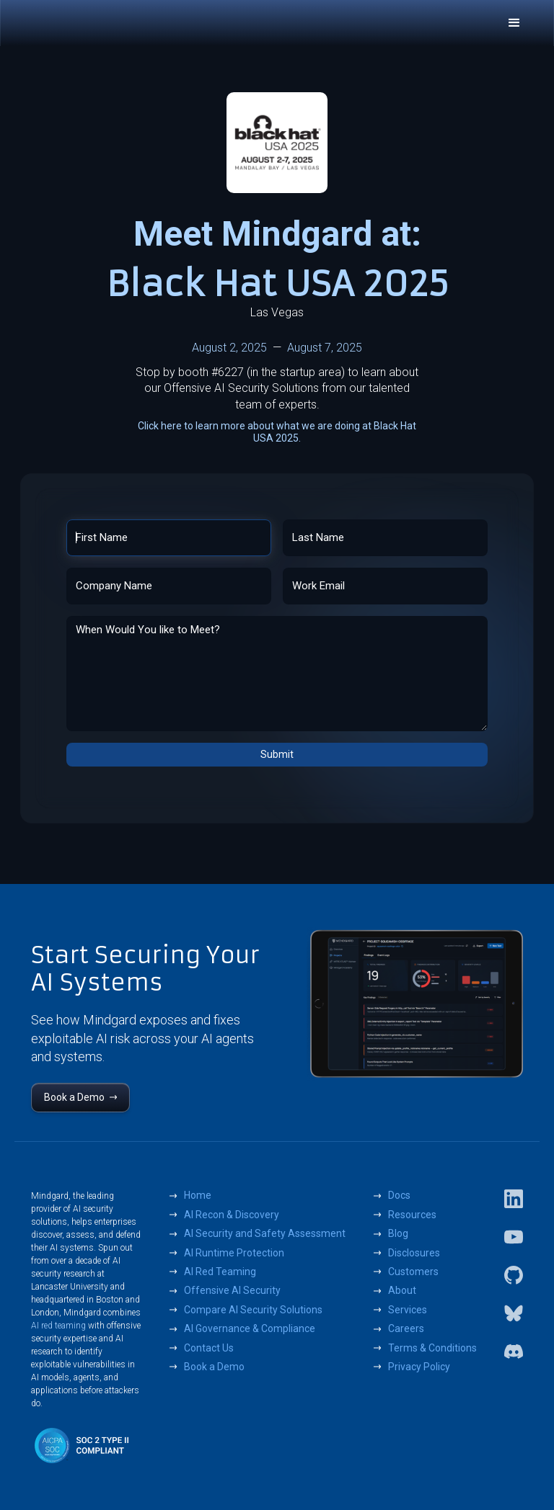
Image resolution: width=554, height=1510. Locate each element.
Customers (413, 1271)
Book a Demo (214, 1366)
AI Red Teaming (220, 1271)
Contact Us (209, 1348)
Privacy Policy (419, 1366)
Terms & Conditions (432, 1348)
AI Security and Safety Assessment (265, 1233)
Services (407, 1309)
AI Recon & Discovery (231, 1214)
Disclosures (414, 1253)
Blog (398, 1233)
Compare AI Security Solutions (253, 1309)
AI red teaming (58, 1326)
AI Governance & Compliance (249, 1328)
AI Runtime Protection (234, 1253)
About (402, 1290)
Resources (412, 1214)
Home (197, 1195)
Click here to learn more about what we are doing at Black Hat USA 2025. (277, 432)
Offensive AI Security (232, 1290)
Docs (399, 1195)
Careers (406, 1328)
